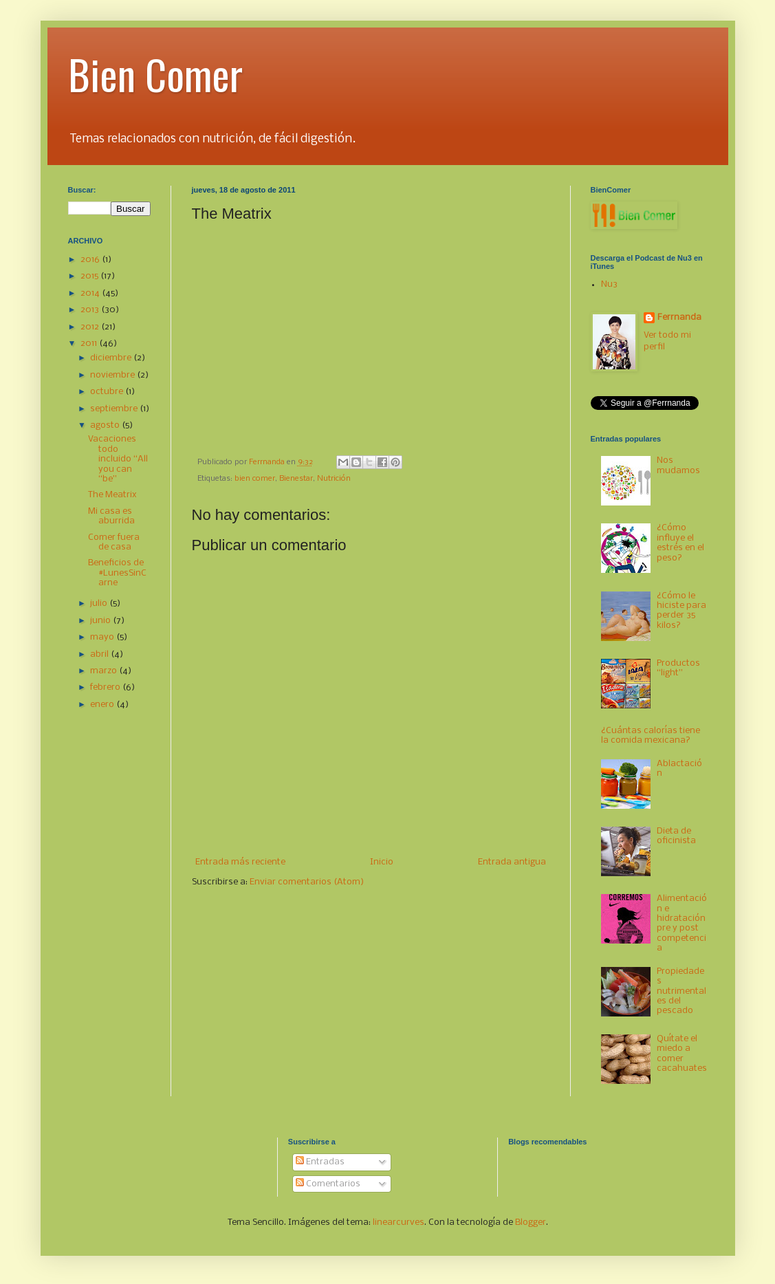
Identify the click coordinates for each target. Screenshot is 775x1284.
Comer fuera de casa (114, 542)
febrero (106, 687)
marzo (104, 670)
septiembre (115, 408)
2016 (91, 259)
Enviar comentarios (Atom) (307, 882)
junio (101, 620)
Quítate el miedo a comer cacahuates (682, 1053)
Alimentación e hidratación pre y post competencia (682, 923)
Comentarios (328, 1183)
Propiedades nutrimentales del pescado (681, 991)
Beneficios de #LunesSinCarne (117, 572)
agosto (106, 425)
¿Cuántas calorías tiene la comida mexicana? (650, 735)
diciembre (111, 357)
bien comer (254, 479)
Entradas (320, 1161)
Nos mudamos (678, 465)
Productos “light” (678, 668)
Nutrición (334, 479)
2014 (91, 293)
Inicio (381, 862)
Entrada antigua (512, 862)
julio (99, 603)
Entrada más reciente (240, 862)
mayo (103, 637)
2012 (90, 327)
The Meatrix (112, 494)
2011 (89, 343)
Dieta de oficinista (676, 836)
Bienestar (296, 479)
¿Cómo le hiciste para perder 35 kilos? (681, 610)
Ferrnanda (679, 317)
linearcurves (398, 1222)
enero (103, 704)
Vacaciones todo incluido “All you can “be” (118, 459)
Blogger (530, 1222)
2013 (90, 309)
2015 (90, 276)
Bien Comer (155, 73)
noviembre (113, 375)
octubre (107, 391)
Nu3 (609, 284)
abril (100, 654)
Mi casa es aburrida (111, 516)
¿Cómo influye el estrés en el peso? (680, 542)
